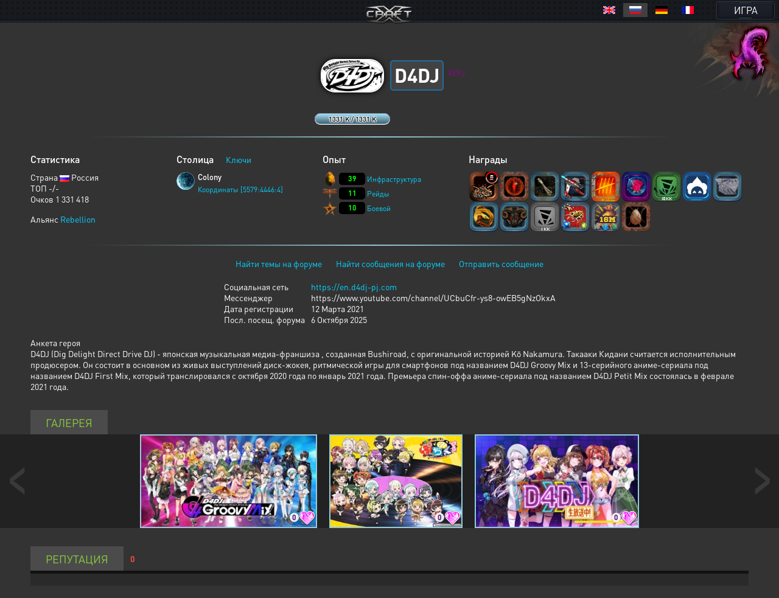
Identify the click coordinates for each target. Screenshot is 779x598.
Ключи (238, 159)
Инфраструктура (394, 179)
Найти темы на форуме (279, 263)
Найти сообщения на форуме (390, 263)
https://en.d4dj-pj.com (354, 286)
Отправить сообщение (501, 263)
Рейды (378, 193)
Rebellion (78, 219)
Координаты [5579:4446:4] (240, 189)
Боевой (379, 208)
